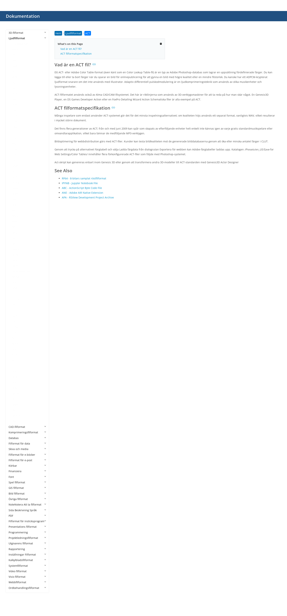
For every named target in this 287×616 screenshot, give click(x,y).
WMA (15, 404)
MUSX (15, 277)
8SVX (15, 49)
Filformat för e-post (27, 460)
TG (14, 366)
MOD (15, 227)
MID (14, 210)
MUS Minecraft (21, 271)
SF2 (14, 349)
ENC (14, 143)
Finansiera (27, 471)
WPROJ (16, 415)
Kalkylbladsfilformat (27, 560)
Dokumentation (23, 16)
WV (14, 421)
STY (14, 360)
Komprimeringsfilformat (27, 432)
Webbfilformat (27, 582)
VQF (14, 382)
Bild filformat (27, 493)
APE (14, 105)
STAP (15, 354)
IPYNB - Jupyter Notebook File (80, 183)
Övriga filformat (27, 499)
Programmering (27, 532)
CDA (14, 116)
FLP (14, 155)
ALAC (15, 93)
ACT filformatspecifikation (76, 53)
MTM (15, 255)
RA (14, 321)
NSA (14, 288)
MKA (15, 216)
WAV (15, 388)
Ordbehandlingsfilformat (27, 588)
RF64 (15, 327)
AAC (14, 60)
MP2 (15, 232)
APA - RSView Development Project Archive (88, 197)
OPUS (15, 299)
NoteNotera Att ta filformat (27, 504)
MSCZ (15, 249)
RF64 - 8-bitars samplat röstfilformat (84, 178)
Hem (58, 33)
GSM (15, 166)
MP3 (15, 238)
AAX (14, 66)
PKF (14, 305)
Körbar (27, 465)
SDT (14, 338)
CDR (14, 121)
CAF (14, 110)
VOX (14, 377)
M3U (15, 177)
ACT (14, 77)
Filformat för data (27, 443)
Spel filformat (27, 482)
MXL (14, 282)
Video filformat (27, 571)
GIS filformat (27, 488)
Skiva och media (27, 449)
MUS (15, 266)
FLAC (15, 149)
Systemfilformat (27, 565)
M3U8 (15, 182)
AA (14, 55)
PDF (27, 515)
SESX (15, 343)
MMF (15, 221)
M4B (15, 194)
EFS (14, 138)
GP (14, 160)
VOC (14, 371)
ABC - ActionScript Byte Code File (82, 188)
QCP (14, 316)
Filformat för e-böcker (27, 454)
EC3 (14, 132)
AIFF (14, 88)
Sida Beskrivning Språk (27, 510)
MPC (15, 243)
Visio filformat (27, 576)
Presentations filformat (27, 526)
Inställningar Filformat (27, 554)
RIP (14, 332)
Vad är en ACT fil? (71, 49)
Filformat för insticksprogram (27, 521)
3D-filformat (27, 32)
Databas (27, 438)
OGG (15, 293)
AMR (15, 99)
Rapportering (27, 549)
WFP (14, 399)
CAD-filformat (27, 427)
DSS (14, 127)
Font (27, 477)
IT (13, 171)
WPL (14, 410)
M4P (15, 199)
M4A (15, 188)
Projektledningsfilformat (27, 538)
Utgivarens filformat (27, 543)
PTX (14, 310)
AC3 (14, 71)
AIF (14, 82)
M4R (15, 204)
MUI (14, 260)
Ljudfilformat (27, 38)
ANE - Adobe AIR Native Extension (82, 192)
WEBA (15, 393)
